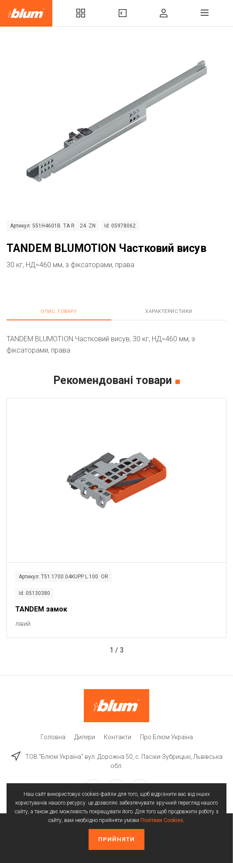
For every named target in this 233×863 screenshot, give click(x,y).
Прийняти (116, 839)
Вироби (122, 13)
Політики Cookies (161, 820)
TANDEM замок (41, 609)
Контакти (117, 737)
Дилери (84, 737)
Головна (53, 737)
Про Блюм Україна (166, 737)
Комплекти (80, 13)
